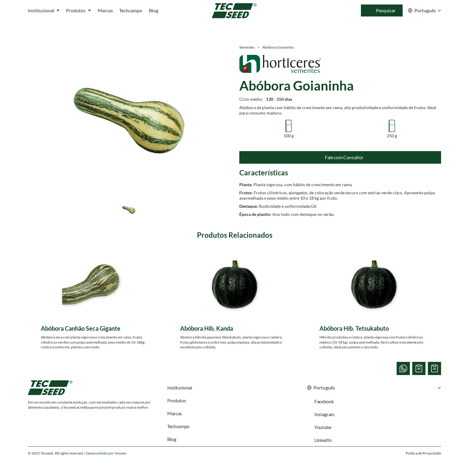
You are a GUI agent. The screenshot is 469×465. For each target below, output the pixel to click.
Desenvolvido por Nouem (106, 453)
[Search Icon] (382, 10)
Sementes (246, 47)
